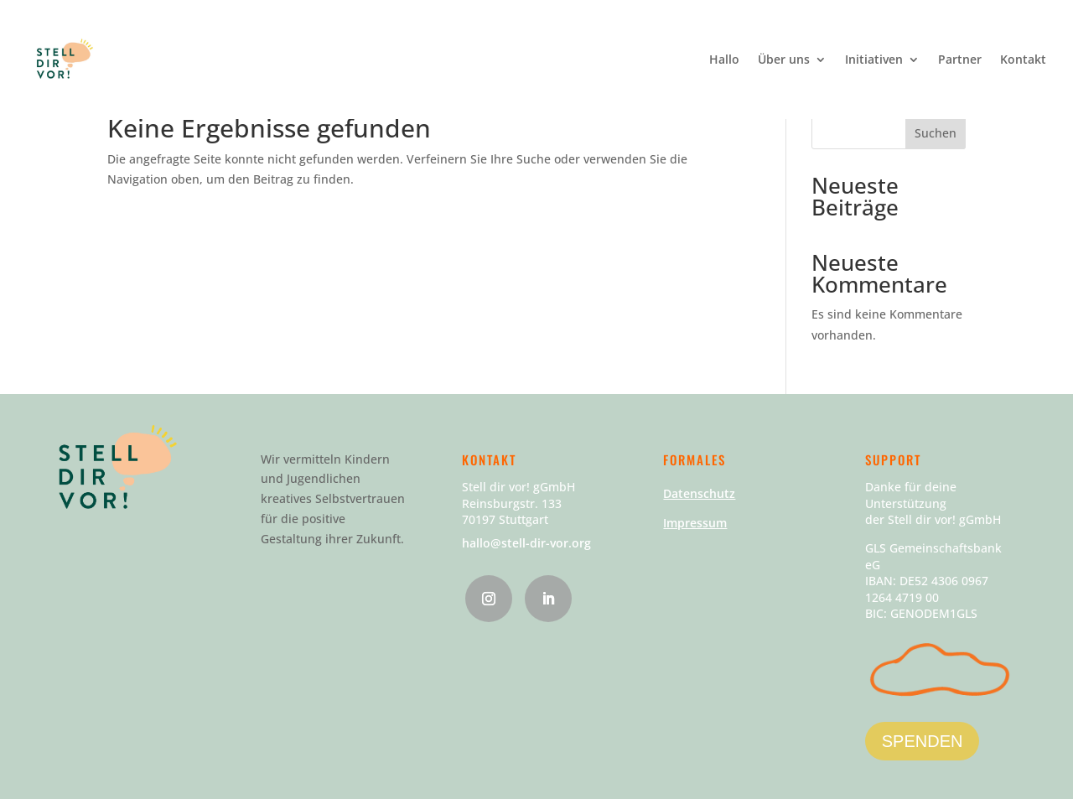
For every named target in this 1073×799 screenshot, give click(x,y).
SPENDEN (922, 741)
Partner (960, 60)
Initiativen (874, 60)
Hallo (724, 60)
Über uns (784, 60)
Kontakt (1023, 60)
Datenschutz (699, 493)
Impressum (695, 523)
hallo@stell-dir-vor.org (526, 543)
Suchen (935, 133)
